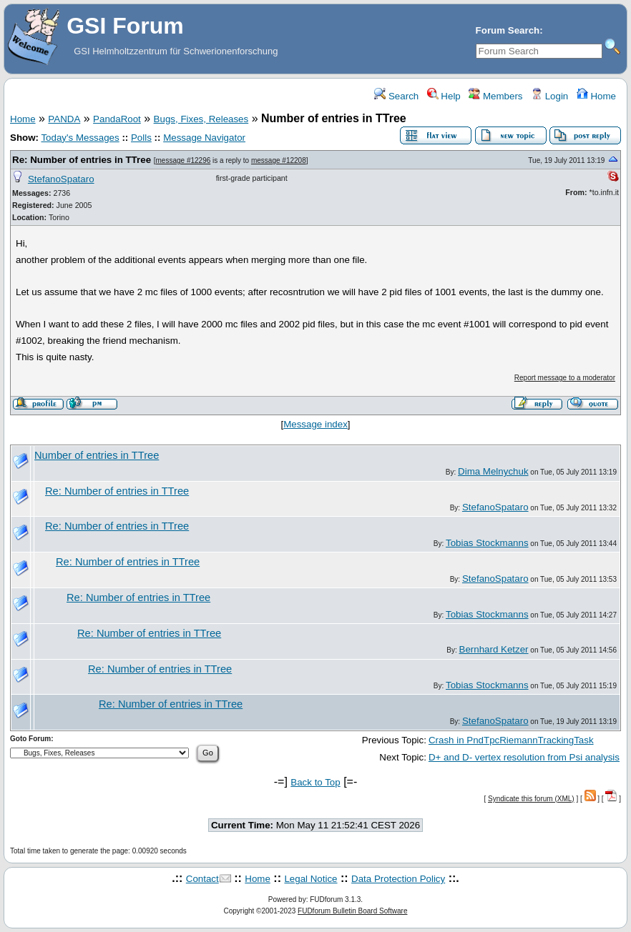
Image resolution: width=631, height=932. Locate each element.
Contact (202, 878)
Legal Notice (310, 878)
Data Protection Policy (398, 878)
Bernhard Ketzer (494, 649)
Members (495, 96)
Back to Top (315, 782)
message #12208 (278, 160)
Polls (141, 137)
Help (444, 96)
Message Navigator (204, 137)
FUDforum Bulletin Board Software (352, 911)
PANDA (64, 119)
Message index (315, 424)
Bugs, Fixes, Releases (201, 119)
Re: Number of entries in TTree (81, 159)
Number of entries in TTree (96, 455)
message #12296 (183, 160)
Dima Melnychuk (493, 471)
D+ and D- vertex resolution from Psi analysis (524, 757)
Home (596, 96)
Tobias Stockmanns (487, 542)
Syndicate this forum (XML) (531, 799)
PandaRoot (117, 119)
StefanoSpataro (61, 179)
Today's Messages (80, 137)
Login (549, 96)
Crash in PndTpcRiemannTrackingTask (511, 740)
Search (396, 96)
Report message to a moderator (564, 378)
